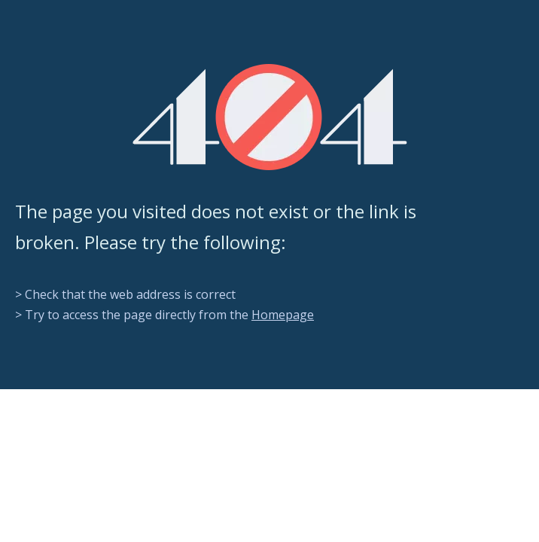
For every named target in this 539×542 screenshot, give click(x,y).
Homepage (282, 314)
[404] (269, 117)
